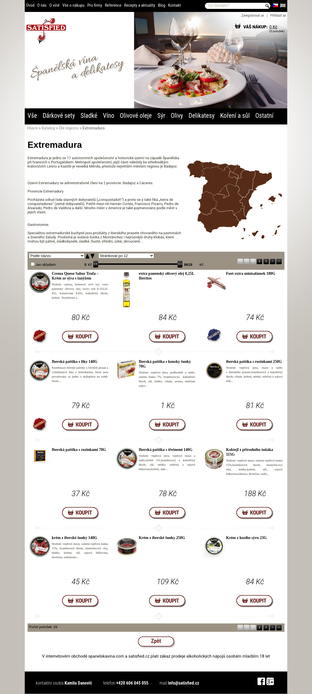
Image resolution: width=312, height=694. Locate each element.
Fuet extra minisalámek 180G (250, 273)
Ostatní (264, 115)
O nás (42, 5)
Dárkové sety (59, 115)
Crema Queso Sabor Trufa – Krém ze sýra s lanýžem (75, 275)
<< (240, 261)
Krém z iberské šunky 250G (162, 538)
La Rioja (234, 174)
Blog (161, 5)
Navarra (240, 172)
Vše (32, 115)
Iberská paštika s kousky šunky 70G (165, 364)
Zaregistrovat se (252, 15)
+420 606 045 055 (132, 683)
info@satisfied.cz (183, 683)
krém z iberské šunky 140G (74, 538)
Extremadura (207, 204)
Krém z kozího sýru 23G (246, 538)
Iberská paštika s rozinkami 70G (79, 450)
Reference (113, 5)
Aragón (246, 183)
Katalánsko (262, 180)
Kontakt (174, 5)
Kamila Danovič (78, 683)
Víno (108, 115)
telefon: (109, 683)
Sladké (88, 115)
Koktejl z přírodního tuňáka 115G (249, 452)
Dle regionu (68, 128)
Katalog (48, 128)
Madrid (224, 191)
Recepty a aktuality (139, 5)
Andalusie (218, 220)
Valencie (247, 204)
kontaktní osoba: (50, 683)
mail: (164, 683)
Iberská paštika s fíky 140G (74, 362)
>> (278, 261)
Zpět (156, 641)
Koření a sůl (235, 115)
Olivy (177, 115)
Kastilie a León (219, 181)
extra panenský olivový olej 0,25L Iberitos (166, 275)
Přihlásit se (278, 15)
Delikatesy (202, 115)
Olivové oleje (136, 115)
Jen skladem (45, 265)
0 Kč (273, 26)
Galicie (195, 169)
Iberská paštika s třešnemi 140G (165, 450)
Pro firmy (94, 5)
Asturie (211, 165)
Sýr (161, 115)
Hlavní (32, 128)
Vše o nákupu (73, 5)
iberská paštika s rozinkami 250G (254, 362)
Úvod (30, 5)
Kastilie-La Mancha (228, 199)
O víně (54, 5)
